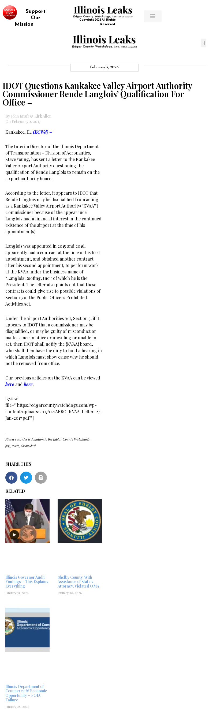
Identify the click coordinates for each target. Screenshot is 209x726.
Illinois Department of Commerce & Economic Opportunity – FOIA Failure (26, 693)
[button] (203, 43)
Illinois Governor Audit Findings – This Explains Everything (26, 582)
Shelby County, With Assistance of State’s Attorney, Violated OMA (78, 582)
